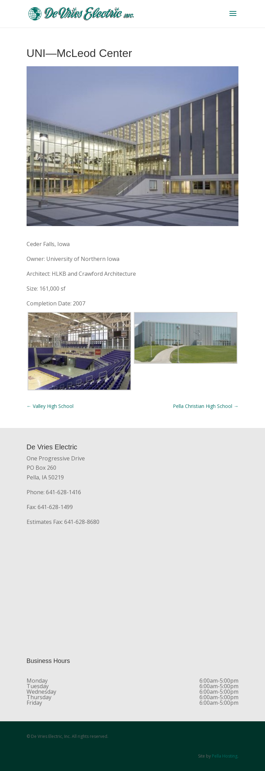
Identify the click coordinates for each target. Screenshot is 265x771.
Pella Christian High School (205, 406)
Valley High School (50, 406)
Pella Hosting (224, 756)
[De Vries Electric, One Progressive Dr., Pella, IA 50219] (132, 592)
